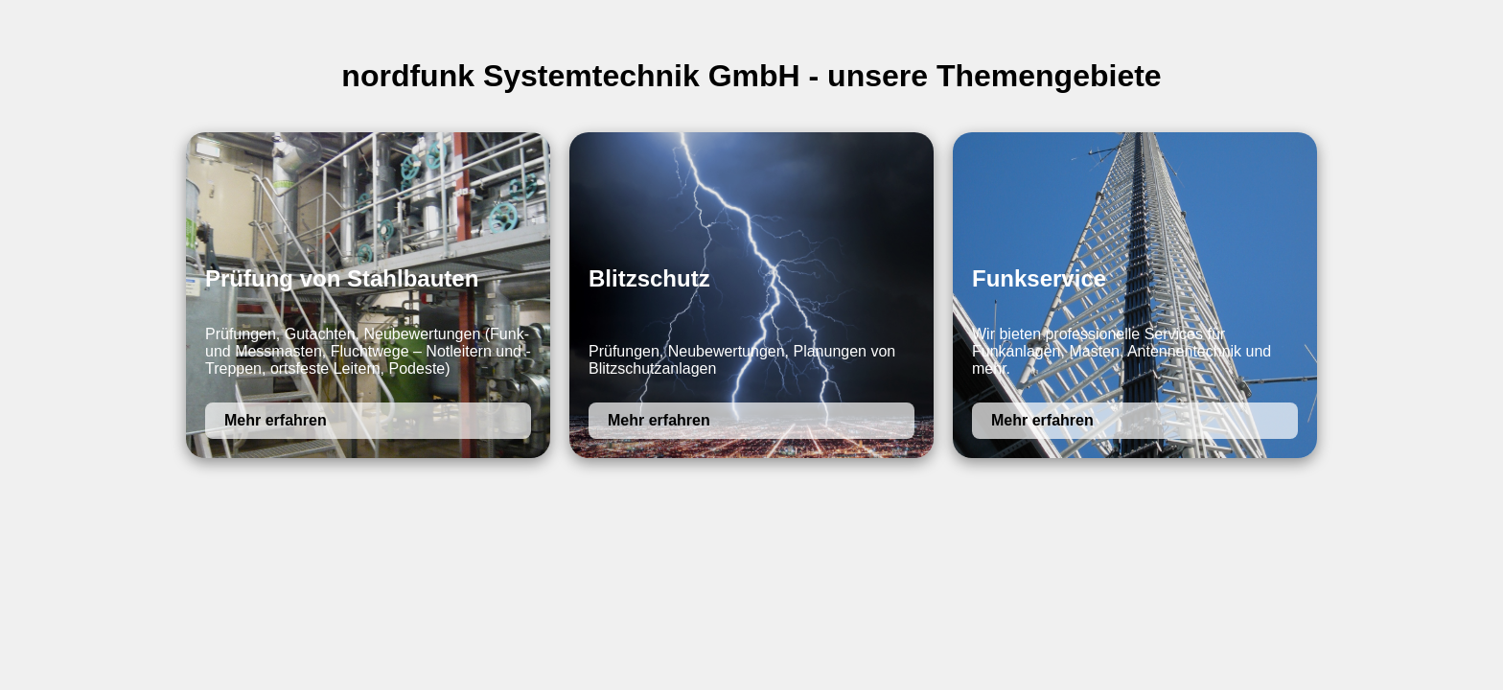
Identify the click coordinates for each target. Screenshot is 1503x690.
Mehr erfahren (275, 420)
